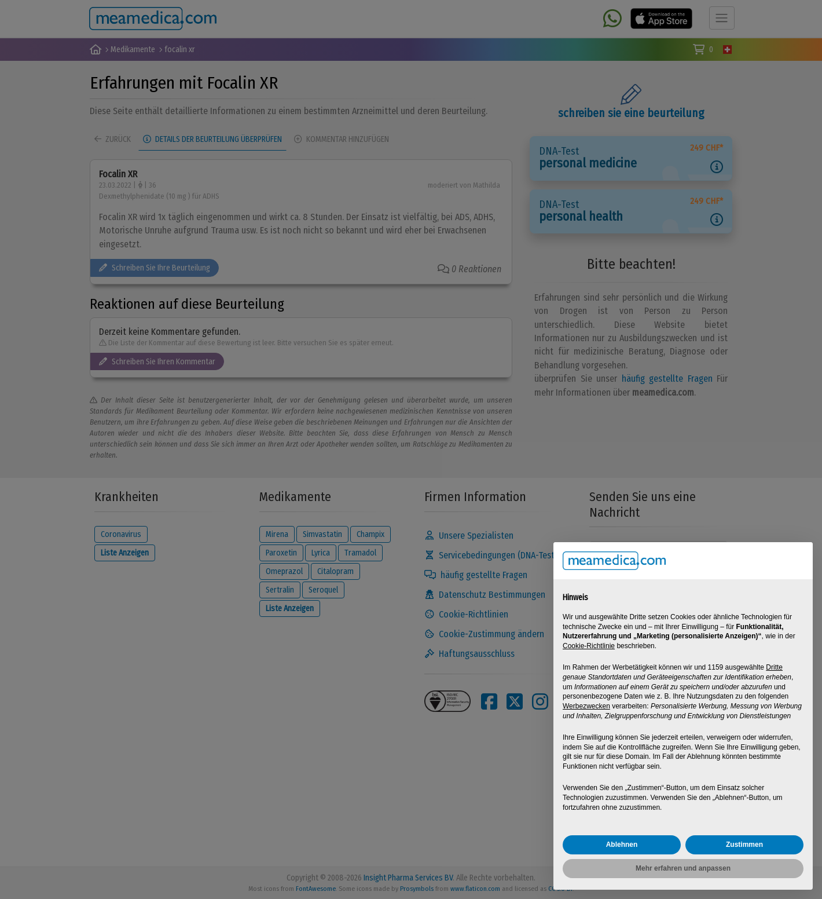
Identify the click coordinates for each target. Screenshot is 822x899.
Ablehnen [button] (622, 844)
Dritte (774, 667)
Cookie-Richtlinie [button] (589, 646)
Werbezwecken (586, 706)
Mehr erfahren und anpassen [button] (683, 868)
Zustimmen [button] (744, 844)
